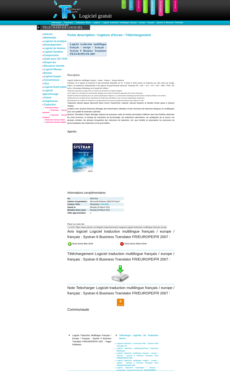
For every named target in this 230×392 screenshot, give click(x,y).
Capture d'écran (110, 35)
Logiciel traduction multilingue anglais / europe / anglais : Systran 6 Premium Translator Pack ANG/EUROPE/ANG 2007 (137, 363)
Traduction (69, 23)
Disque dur (50, 62)
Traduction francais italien (55, 120)
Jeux (46, 83)
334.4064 (105, 204)
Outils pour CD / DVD (55, 59)
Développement (52, 44)
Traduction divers (84, 23)
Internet (48, 34)
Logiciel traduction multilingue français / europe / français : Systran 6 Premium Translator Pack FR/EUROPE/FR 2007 (137, 355)
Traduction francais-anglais (55, 122)
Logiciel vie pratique (55, 41)
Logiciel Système (53, 51)
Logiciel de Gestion (55, 48)
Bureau (48, 73)
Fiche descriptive (81, 35)
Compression (51, 55)
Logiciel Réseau (53, 69)
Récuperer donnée (54, 66)
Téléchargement (138, 35)
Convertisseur (52, 80)
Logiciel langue (52, 76)
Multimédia (50, 37)
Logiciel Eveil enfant (55, 87)
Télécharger (56, 23)
